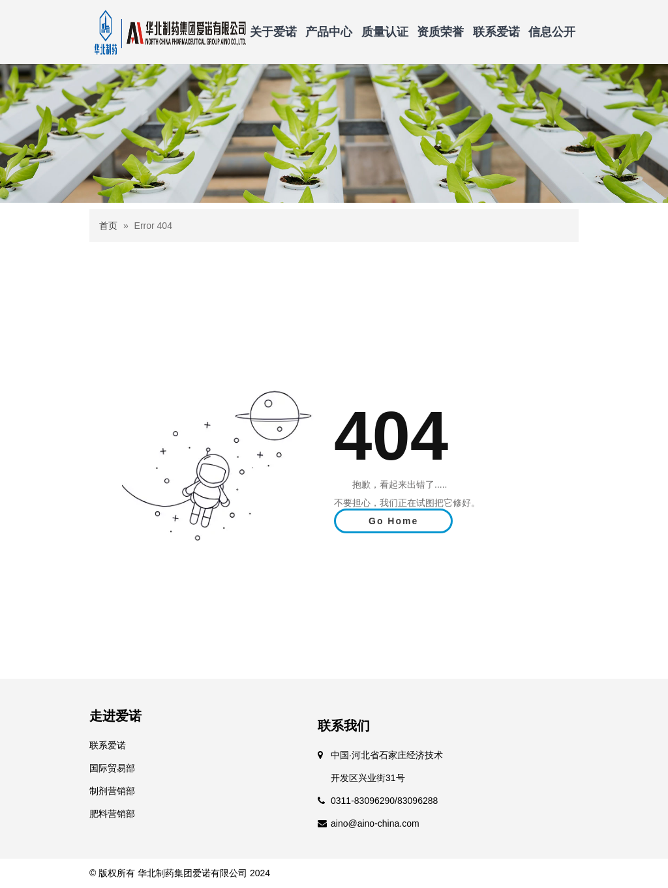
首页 (108, 225)
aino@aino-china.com (375, 823)
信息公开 (551, 31)
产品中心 (328, 31)
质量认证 (384, 31)
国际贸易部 (112, 768)
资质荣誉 (440, 31)
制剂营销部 (112, 791)
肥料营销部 (112, 813)
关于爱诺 (273, 31)
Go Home (393, 521)
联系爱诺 (496, 31)
